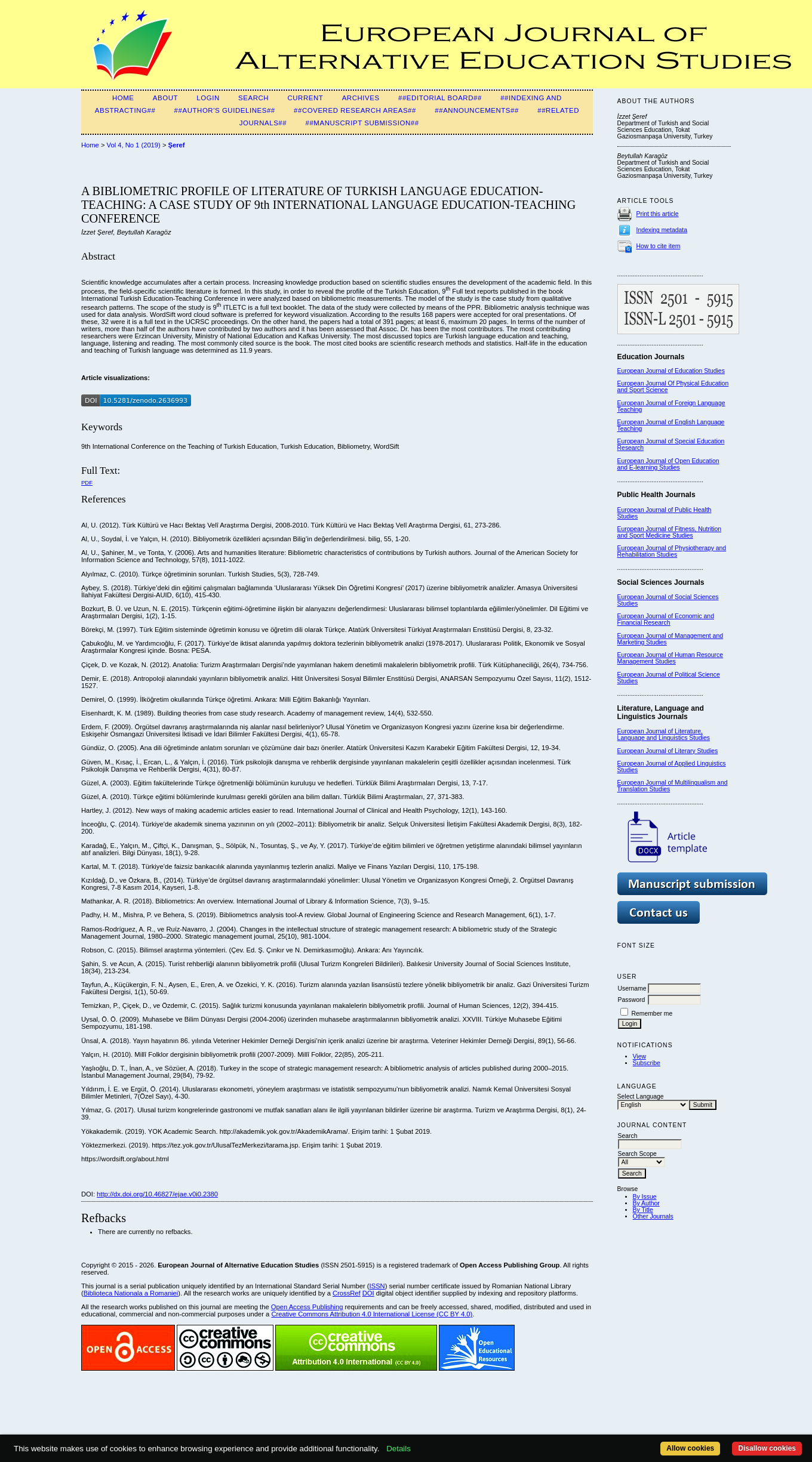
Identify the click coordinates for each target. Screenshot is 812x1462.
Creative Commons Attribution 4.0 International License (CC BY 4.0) (371, 1314)
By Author (646, 1203)
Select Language (640, 1096)
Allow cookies (690, 1448)
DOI (368, 1293)
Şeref (176, 145)
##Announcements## (477, 110)
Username (632, 988)
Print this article (657, 214)
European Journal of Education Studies (671, 371)
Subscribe (646, 1063)
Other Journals (653, 1216)
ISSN (377, 1286)
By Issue (645, 1196)
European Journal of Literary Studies (667, 751)
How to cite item (658, 246)
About (165, 97)
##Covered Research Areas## (355, 110)
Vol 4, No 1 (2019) (134, 145)
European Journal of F (648, 403)
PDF (87, 482)
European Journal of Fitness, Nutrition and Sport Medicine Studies (669, 532)
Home (123, 97)
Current (305, 97)
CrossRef (347, 1293)
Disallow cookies (767, 1448)
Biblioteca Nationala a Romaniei (131, 1293)
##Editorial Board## (440, 97)
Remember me (652, 1013)
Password (631, 1000)
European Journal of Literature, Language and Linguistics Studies (663, 734)
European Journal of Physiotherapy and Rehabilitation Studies (672, 551)
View (639, 1056)
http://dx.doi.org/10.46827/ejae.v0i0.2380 (157, 1194)
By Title (643, 1210)
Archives (361, 97)
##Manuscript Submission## (362, 123)
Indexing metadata (662, 230)
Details (398, 1448)
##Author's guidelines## (224, 110)
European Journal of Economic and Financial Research (665, 619)
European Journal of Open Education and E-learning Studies (668, 464)
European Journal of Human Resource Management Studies (670, 658)
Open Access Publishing (307, 1306)
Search (253, 97)
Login (207, 97)
